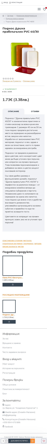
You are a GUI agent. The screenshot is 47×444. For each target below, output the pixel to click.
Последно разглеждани (16, 295)
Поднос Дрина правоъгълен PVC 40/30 (9, 315)
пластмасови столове (12, 240)
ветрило (27, 240)
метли (21, 246)
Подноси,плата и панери (15, 19)
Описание (13, 111)
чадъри (37, 243)
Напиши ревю (29, 81)
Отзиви (35, 111)
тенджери (28, 243)
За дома (10, 16)
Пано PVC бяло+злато (13, 277)
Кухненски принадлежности (27, 16)
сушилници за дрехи (12, 243)
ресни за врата (10, 246)
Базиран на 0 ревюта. (12, 81)
